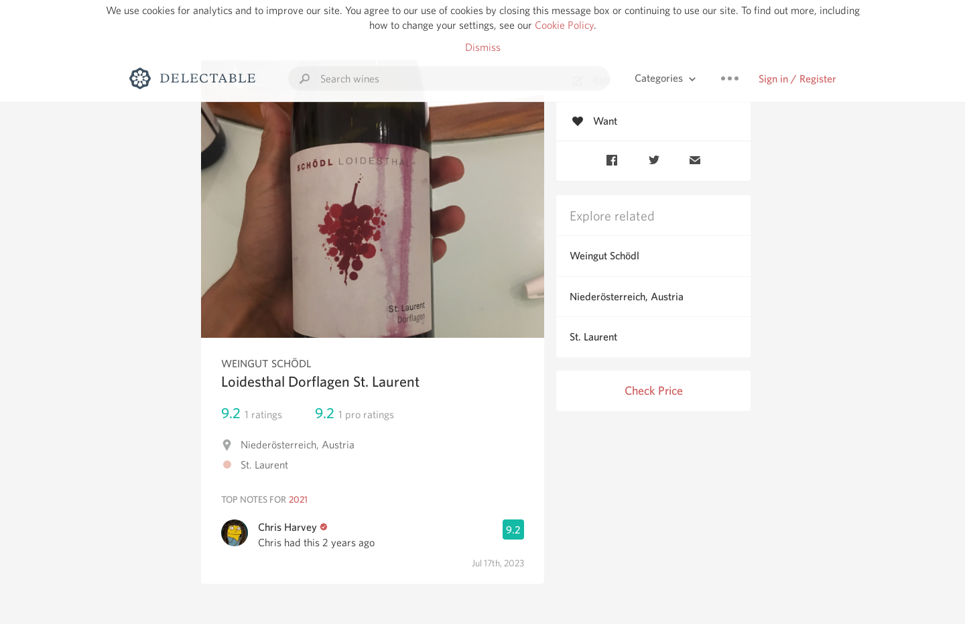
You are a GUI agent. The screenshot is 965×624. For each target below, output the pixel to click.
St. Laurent (593, 336)
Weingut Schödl (604, 255)
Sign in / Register (797, 78)
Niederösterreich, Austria (627, 296)
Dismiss (483, 47)
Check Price (654, 390)
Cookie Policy (564, 25)
